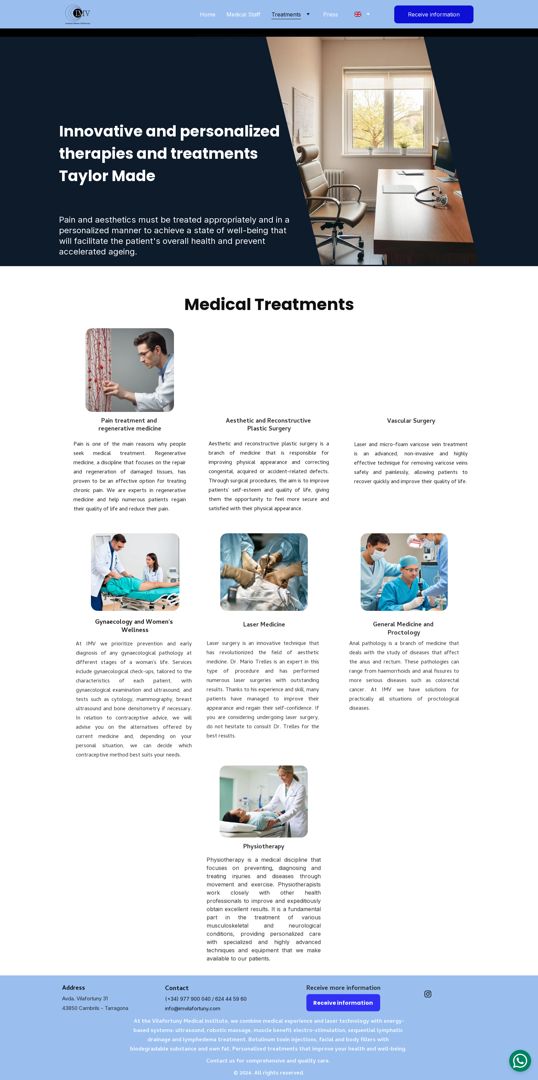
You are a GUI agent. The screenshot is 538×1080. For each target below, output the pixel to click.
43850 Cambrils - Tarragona (95, 1011)
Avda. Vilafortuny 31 (85, 1001)
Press (330, 14)
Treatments (286, 14)
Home (207, 14)
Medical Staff (243, 14)
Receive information (434, 14)
